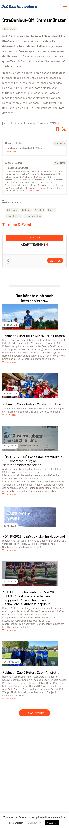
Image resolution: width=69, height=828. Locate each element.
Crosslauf (39, 210)
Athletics (26, 210)
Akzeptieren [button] (52, 823)
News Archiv (34, 713)
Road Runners (9, 29)
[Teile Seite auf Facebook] (57, 129)
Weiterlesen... (36, 190)
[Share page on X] (64, 129)
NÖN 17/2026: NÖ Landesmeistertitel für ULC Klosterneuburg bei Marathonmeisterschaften (32, 461)
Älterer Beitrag (13, 163)
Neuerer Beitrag (14, 143)
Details (55, 260)
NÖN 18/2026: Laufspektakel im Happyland (33, 536)
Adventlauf (12, 210)
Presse (51, 210)
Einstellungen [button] (34, 822)
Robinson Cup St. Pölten (17, 168)
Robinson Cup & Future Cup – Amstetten (31, 672)
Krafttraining (33, 244)
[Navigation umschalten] (65, 6)
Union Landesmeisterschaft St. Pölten (23, 148)
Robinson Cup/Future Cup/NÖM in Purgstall (34, 336)
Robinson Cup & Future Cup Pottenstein (31, 404)
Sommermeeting (33, 216)
